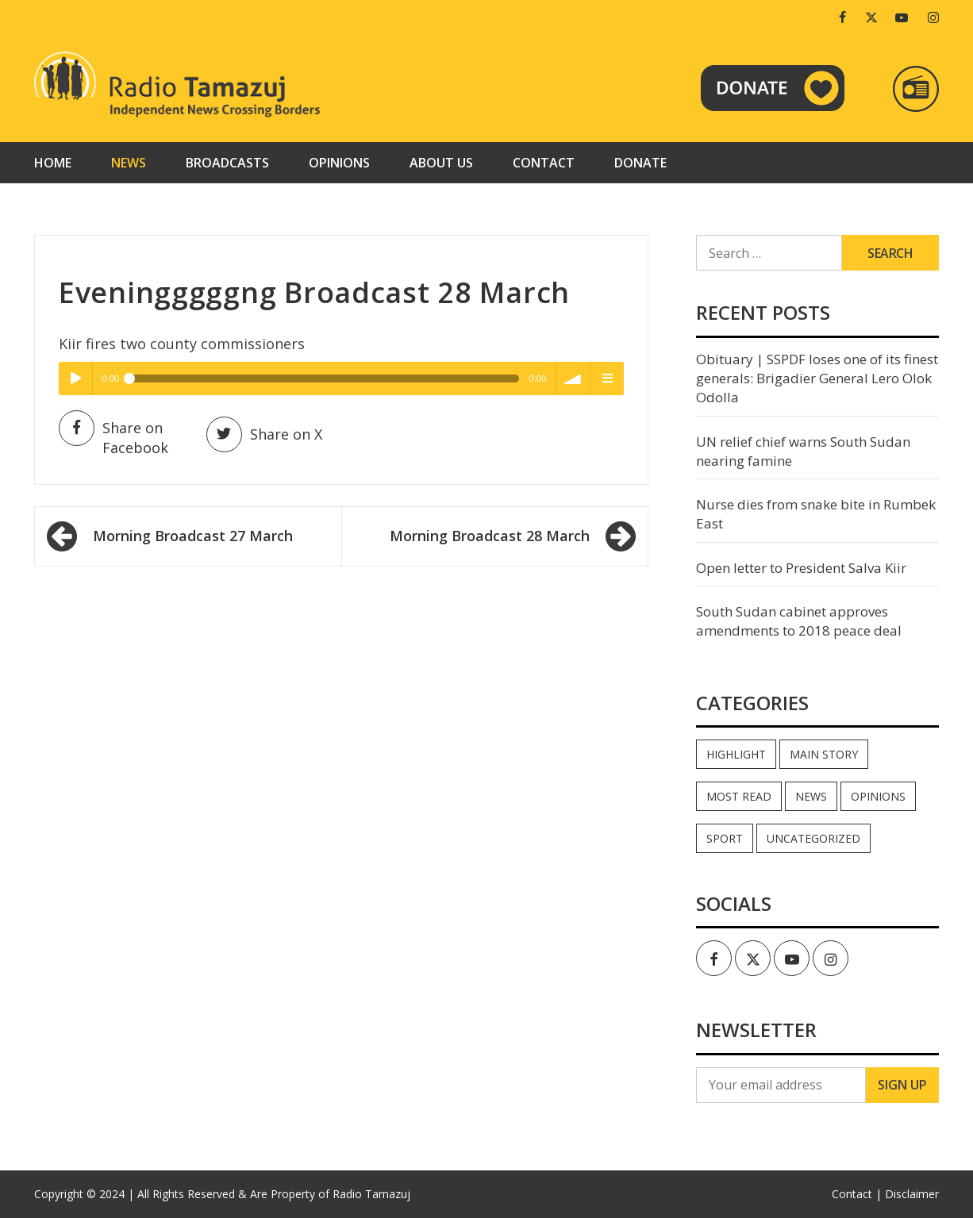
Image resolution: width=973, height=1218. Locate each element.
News (128, 162)
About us (441, 162)
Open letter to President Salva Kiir (801, 568)
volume (573, 378)
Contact (544, 162)
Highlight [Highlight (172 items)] (736, 754)
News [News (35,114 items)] (811, 796)
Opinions (339, 162)
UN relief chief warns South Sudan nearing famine (803, 451)
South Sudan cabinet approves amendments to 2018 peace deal (799, 621)
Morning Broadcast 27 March (193, 535)
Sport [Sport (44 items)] (724, 838)
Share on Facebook (113, 437)
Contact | (857, 1193)
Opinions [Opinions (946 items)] (878, 796)
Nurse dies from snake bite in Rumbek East (816, 513)
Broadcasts (227, 162)
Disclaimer (912, 1193)
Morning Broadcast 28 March (490, 535)
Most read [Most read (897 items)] (738, 796)
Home (52, 162)
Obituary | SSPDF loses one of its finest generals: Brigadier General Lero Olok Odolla (817, 378)
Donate (640, 162)
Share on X (264, 434)
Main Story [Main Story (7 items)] (824, 754)
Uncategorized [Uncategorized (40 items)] (813, 838)
